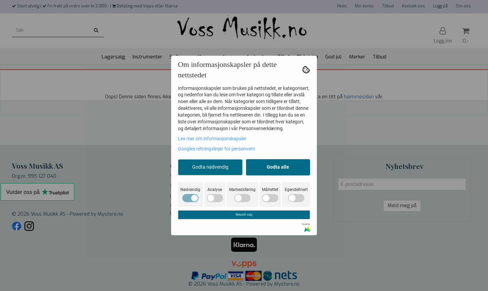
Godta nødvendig (210, 167)
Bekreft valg (244, 214)
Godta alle (278, 167)
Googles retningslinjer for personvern (216, 148)
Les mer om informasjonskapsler (212, 138)
